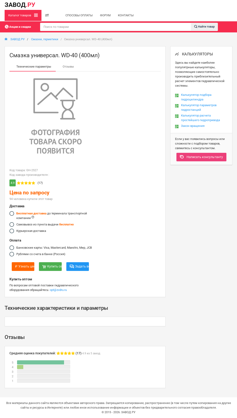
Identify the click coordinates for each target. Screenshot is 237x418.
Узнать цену (24, 266)
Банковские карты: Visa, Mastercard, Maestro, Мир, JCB (54, 247)
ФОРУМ (105, 15)
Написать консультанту (201, 157)
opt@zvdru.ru (58, 290)
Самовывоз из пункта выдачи (45, 224)
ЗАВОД (20, 5)
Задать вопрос (79, 266)
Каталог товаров (23, 15)
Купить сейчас (51, 266)
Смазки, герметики (44, 39)
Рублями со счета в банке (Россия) (40, 254)
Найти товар (204, 26)
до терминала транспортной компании (51, 215)
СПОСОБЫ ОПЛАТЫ (79, 15)
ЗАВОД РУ (15, 39)
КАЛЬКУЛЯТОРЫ (194, 54)
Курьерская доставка (31, 231)
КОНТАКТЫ (126, 15)
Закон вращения (193, 126)
